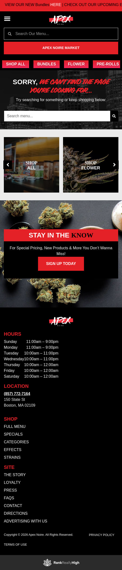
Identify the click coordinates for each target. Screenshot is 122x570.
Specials (13, 434)
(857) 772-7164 (17, 394)
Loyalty (12, 482)
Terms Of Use (15, 544)
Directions (16, 513)
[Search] (114, 116)
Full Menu (15, 426)
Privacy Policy (102, 535)
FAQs (9, 498)
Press (10, 490)
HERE (60, 5)
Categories (16, 442)
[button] (7, 18)
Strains (12, 457)
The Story (15, 475)
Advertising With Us (25, 521)
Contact (13, 506)
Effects (12, 450)
